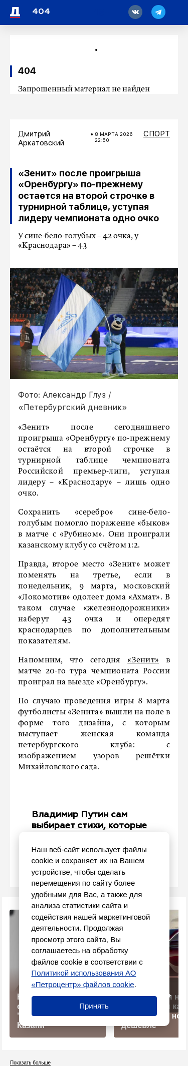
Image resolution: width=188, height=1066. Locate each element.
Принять (94, 1006)
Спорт (156, 133)
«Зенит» (143, 660)
